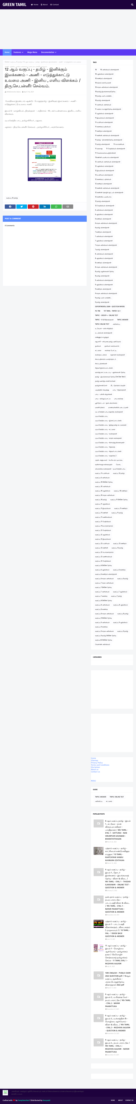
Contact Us (129, 1100)
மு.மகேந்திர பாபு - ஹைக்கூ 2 (105, 456)
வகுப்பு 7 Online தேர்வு (103, 587)
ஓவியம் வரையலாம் (112, 346)
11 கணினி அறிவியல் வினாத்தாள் (107, 135)
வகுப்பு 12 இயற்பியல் (103, 539)
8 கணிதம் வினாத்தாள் (103, 263)
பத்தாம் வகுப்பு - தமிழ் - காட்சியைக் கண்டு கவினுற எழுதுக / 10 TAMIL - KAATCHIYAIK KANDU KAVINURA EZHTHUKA (117, 854)
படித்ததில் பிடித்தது (102, 390)
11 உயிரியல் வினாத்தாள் (104, 122)
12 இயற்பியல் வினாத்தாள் (104, 171)
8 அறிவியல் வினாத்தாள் (104, 254)
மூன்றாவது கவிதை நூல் (103, 464)
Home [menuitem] (7, 52)
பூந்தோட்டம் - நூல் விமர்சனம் (106, 403)
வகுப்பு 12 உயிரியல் (102, 543)
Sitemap (94, 760)
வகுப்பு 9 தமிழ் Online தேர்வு (105, 636)
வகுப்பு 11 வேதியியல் (103, 521)
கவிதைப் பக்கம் (101, 355)
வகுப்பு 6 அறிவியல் (102, 478)
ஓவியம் (98, 346)
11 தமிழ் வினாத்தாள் (102, 144)
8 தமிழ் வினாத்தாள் (102, 276)
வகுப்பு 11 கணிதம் (121, 508)
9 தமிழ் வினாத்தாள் (102, 302)
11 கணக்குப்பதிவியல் (103, 127)
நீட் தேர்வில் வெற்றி (118, 385)
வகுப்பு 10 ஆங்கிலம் (102, 491)
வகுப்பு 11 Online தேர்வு (119, 500)
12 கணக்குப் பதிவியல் (103, 179)
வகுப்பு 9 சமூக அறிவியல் (104, 631)
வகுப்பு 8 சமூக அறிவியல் (104, 614)
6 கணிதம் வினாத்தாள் (103, 219)
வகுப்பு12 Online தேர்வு (103, 640)
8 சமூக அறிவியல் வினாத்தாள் (106, 267)
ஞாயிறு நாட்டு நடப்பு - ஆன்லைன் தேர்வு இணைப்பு (110, 372)
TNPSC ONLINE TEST (102, 324)
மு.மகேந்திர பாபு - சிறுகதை (105, 447)
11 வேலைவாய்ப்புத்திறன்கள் (105, 153)
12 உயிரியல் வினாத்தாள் (104, 175)
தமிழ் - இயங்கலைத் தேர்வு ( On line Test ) (110, 377)
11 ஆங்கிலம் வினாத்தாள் (104, 113)
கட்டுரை (98, 350)
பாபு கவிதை (118, 399)
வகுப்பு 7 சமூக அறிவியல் (104, 583)
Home (34, 5)
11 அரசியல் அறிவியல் (103, 105)
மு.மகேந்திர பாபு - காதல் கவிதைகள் (108, 438)
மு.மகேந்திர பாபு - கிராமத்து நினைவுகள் (109, 443)
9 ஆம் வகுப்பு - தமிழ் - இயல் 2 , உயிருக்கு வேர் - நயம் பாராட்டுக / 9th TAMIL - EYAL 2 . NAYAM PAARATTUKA (117, 1000)
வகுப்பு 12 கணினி (101, 548)
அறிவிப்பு (116, 324)
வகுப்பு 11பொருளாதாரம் (104, 526)
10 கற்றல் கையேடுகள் (103, 83)
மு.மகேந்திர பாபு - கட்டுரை (105, 429)
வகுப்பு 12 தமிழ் (16, 62)
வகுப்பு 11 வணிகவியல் (103, 517)
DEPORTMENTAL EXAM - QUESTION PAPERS (110, 307)
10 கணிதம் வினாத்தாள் (103, 78)
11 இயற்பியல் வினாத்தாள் (104, 118)
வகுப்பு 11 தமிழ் (117, 513)
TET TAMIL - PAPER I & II (112, 311)
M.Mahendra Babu (14, 92)
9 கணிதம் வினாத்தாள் (103, 289)
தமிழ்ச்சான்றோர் (101, 385)
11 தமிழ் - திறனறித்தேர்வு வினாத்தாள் (108, 140)
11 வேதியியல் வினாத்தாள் (115, 149)
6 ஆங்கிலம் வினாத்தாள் (104, 214)
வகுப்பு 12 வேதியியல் (103, 530)
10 (96, 70)
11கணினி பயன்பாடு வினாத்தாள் (107, 157)
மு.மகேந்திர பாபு (101, 416)
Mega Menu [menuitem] (32, 52)
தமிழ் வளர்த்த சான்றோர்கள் (105, 381)
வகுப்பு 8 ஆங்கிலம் (120, 605)
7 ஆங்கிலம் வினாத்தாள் (104, 241)
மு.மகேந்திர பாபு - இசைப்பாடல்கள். (108, 421)
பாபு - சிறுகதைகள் (119, 390)
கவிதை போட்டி (110, 350)
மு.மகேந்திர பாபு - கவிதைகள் (106, 434)
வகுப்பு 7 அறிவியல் (102, 592)
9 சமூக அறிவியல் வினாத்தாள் (106, 293)
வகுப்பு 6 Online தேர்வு (103, 565)
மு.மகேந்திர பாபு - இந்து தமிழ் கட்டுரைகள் (110, 425)
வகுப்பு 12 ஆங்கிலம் (102, 535)
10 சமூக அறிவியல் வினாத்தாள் (106, 87)
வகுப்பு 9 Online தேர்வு (103, 618)
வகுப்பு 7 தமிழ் (116, 596)
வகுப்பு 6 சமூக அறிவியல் (104, 579)
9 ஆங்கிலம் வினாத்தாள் (104, 285)
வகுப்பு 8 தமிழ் (122, 614)
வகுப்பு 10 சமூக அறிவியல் (104, 495)
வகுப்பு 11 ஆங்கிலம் (102, 504)
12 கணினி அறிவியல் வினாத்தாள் (107, 188)
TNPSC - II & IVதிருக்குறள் (104, 320)
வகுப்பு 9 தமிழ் (122, 631)
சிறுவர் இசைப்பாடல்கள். (104, 368)
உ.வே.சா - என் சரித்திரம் (104, 328)
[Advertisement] (68, 29)
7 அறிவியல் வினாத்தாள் (104, 236)
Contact (54, 5)
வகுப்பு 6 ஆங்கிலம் (102, 570)
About (44, 5)
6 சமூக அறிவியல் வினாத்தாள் (106, 223)
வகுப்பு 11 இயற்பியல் (103, 508)
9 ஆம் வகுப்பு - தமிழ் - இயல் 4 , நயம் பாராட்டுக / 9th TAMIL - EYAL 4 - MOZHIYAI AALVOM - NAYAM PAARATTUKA (117, 1046)
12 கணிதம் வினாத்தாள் (103, 184)
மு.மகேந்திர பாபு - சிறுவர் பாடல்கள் (108, 451)
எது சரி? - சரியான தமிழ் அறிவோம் (108, 342)
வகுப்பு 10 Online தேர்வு (103, 482)
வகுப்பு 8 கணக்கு (101, 609)
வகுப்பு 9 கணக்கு (101, 627)
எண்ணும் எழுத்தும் (102, 337)
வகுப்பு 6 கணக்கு (119, 570)
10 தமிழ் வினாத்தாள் (102, 100)
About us (94, 769)
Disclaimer (95, 767)
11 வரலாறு (99, 149)
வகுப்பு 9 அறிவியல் (102, 622)
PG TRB (97, 311)
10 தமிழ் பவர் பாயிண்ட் (103, 96)
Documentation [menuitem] (47, 52)
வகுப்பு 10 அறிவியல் (102, 486)
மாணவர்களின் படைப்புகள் (118, 407)
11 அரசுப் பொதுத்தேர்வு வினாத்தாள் (108, 109)
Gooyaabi (46, 1100)
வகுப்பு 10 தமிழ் (101, 500)
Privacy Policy (97, 763)
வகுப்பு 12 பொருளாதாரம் (104, 552)
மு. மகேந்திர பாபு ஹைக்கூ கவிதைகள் (109, 412)
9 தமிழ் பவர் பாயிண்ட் (103, 298)
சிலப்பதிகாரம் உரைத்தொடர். (105, 359)
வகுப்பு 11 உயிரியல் (102, 473)
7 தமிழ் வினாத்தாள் (102, 249)
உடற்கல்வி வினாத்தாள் (103, 333)
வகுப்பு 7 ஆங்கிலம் (120, 592)
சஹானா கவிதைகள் (117, 355)
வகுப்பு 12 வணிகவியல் (103, 557)
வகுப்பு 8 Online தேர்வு (103, 600)
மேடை (118, 464)
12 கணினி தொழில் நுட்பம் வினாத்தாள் (109, 192)
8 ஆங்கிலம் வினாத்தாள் (104, 258)
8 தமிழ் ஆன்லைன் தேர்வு (104, 271)
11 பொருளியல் (118, 144)
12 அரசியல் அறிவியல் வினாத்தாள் (107, 162)
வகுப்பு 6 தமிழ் (122, 579)
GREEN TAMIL (14, 4)
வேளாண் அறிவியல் (102, 644)
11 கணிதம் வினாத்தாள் (103, 131)
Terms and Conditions (100, 765)
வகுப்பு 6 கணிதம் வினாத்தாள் (106, 574)
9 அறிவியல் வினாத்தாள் (104, 280)
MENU (93, 781)
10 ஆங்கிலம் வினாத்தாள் (104, 74)
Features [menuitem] (17, 52)
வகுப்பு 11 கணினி (101, 513)
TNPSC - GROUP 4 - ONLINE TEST (106, 315)
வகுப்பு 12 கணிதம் (120, 543)
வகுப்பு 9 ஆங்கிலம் (120, 622)
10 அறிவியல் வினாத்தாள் (109, 70)
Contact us (95, 772)
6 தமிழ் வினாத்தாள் (102, 228)
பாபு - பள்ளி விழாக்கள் (103, 394)
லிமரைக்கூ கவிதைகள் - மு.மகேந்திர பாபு (110, 469)
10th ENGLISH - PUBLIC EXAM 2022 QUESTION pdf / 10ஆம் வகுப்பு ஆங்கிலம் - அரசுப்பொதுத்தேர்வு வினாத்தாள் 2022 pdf (118, 979)
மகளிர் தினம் (100, 407)
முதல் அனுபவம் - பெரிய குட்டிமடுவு (108, 460)
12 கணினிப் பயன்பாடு (103, 197)
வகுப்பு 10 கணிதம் (120, 491)
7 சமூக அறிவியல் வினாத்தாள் (106, 245)
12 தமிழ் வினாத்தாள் (102, 201)
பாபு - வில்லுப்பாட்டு (102, 399)
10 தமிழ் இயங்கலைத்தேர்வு (105, 92)
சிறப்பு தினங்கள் (101, 364)
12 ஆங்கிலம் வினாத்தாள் (104, 166)
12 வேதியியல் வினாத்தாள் (104, 206)
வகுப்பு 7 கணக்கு (101, 596)
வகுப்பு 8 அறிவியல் (102, 605)
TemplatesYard (23, 1100)
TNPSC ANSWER (122, 320)
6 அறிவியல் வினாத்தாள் (104, 210)
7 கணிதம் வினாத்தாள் (103, 232)
